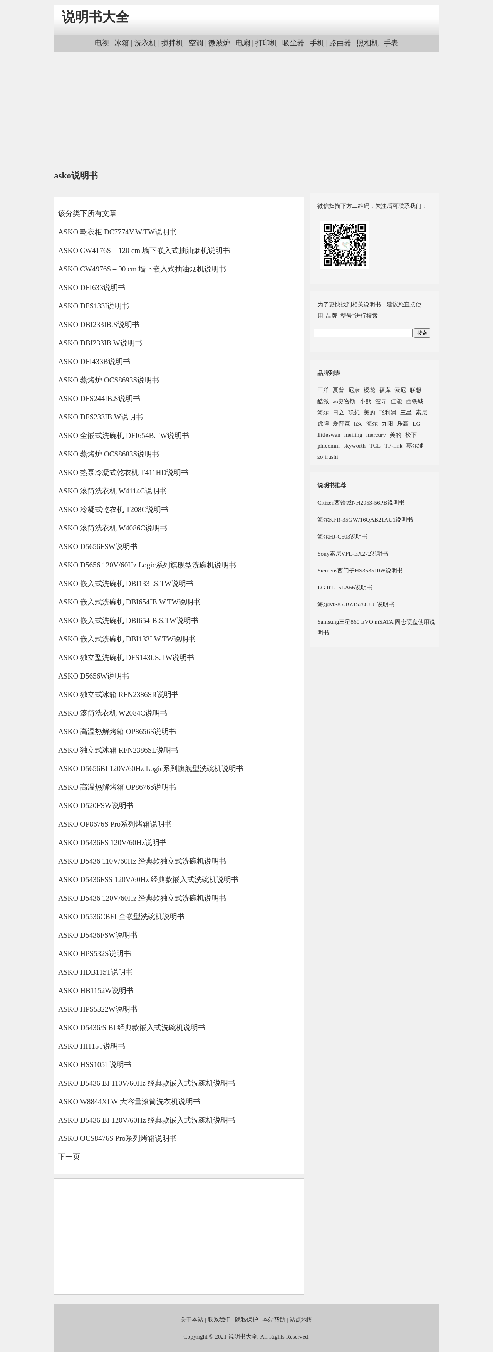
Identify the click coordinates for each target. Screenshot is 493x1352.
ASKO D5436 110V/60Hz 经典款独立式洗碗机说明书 (142, 861)
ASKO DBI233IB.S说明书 (98, 324)
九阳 (387, 423)
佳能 (396, 401)
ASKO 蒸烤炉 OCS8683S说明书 (108, 454)
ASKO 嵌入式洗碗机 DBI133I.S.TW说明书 (125, 583)
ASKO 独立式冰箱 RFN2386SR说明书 (118, 694)
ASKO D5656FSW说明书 (98, 546)
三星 (406, 412)
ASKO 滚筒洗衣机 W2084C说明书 (112, 713)
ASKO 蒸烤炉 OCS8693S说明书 (108, 380)
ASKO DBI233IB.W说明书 (100, 343)
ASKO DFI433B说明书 (94, 361)
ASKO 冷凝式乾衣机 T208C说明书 (113, 509)
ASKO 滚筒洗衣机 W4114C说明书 (112, 491)
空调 (196, 43)
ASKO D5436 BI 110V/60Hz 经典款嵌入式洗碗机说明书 (146, 1083)
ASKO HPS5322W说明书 (98, 1009)
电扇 (243, 43)
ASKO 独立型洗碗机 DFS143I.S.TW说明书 (126, 657)
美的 (369, 412)
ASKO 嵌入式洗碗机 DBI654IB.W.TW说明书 (129, 602)
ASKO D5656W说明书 (93, 676)
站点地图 (301, 1319)
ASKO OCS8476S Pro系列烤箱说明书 (117, 1138)
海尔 (323, 412)
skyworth (355, 445)
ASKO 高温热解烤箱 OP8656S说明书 (117, 731)
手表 (391, 43)
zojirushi (327, 456)
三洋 (323, 390)
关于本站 (191, 1319)
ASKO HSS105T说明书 (94, 1065)
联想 (415, 390)
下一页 (69, 1157)
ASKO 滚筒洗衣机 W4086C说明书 (112, 528)
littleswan (328, 434)
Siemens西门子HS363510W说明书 (360, 570)
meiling (353, 434)
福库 (385, 390)
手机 (317, 43)
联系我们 (219, 1319)
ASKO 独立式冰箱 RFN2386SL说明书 (118, 750)
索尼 (400, 390)
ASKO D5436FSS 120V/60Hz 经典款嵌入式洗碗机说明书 (148, 880)
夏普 (338, 390)
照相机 (368, 43)
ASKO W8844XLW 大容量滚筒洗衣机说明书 (129, 1102)
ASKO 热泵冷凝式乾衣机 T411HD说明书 (123, 472)
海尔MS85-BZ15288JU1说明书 (355, 604)
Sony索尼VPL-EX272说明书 (352, 553)
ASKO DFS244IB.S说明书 (99, 398)
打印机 (266, 43)
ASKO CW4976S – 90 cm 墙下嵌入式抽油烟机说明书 (142, 269)
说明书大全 (95, 17)
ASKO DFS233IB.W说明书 (100, 417)
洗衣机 (145, 43)
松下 (411, 434)
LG (416, 423)
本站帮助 (273, 1319)
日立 (338, 412)
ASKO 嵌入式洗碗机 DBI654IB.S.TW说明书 (128, 620)
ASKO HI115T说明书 (91, 1046)
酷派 (323, 401)
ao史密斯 (344, 401)
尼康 (354, 390)
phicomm (328, 445)
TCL (375, 445)
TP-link (393, 445)
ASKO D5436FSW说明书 (98, 935)
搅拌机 (172, 43)
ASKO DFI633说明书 (91, 287)
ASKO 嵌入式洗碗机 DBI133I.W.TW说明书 (127, 639)
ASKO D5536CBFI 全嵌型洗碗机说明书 (121, 917)
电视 (102, 43)
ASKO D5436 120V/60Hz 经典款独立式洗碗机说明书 (142, 898)
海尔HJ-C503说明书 (342, 536)
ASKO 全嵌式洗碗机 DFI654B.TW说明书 (123, 435)
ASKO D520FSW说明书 (96, 805)
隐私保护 (246, 1319)
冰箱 (121, 43)
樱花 (369, 390)
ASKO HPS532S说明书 (94, 954)
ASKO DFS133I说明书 (93, 306)
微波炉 (219, 43)
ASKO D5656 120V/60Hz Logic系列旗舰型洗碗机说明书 (147, 565)
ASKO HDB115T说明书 (95, 972)
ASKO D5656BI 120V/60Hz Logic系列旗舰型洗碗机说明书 (150, 768)
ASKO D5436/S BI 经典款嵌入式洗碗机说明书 (131, 1028)
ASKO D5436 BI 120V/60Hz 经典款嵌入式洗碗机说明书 (146, 1120)
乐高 (403, 423)
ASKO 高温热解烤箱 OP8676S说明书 (117, 787)
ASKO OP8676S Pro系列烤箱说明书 (115, 824)
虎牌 (323, 423)
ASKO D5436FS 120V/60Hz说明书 (112, 842)
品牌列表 (328, 373)
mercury (376, 434)
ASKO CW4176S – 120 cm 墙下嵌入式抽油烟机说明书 (144, 250)
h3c (358, 423)
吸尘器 (293, 43)
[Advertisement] (246, 112)
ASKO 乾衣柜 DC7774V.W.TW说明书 (117, 232)
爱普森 (341, 423)
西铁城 (414, 401)
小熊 (365, 401)
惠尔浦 (415, 445)
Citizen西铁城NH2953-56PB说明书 (361, 502)
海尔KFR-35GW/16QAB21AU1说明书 (365, 519)
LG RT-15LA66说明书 (344, 587)
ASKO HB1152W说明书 (96, 991)
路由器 (340, 43)
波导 (381, 401)
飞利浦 (387, 412)
